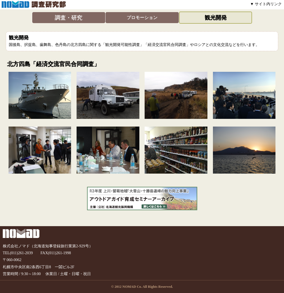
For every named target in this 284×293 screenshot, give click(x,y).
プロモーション (142, 17)
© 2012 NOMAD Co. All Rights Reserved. (142, 287)
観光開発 (216, 18)
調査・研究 (68, 18)
